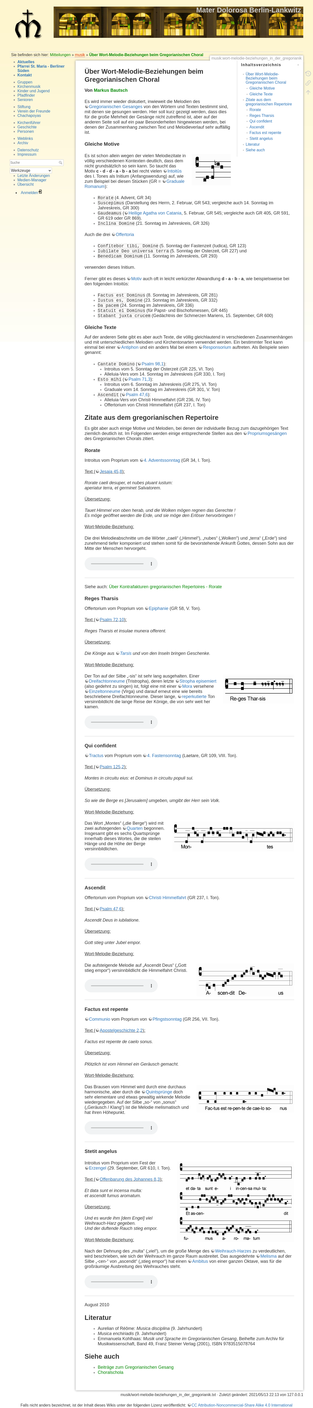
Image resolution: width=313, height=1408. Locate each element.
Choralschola (110, 1372)
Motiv (136, 278)
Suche (61, 162)
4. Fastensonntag (164, 755)
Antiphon (129, 347)
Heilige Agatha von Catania (154, 213)
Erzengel (97, 1168)
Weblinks (25, 138)
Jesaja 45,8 (111, 471)
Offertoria (125, 234)
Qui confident (260, 121)
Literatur (253, 144)
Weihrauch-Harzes (233, 1251)
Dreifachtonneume (107, 681)
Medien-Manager (32, 180)
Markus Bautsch (111, 90)
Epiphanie (158, 608)
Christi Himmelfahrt (167, 897)
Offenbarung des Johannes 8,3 (130, 1179)
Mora (187, 686)
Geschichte (27, 127)
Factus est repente (265, 133)
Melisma (268, 1256)
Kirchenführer (29, 123)
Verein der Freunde (34, 111)
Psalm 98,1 (153, 363)
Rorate (255, 110)
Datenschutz (28, 150)
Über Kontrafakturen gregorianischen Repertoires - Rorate (165, 586)
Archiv (23, 143)
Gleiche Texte (261, 94)
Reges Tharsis (261, 115)
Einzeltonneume (104, 691)
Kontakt (25, 75)
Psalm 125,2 (112, 766)
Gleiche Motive (262, 88)
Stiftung (24, 107)
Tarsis (125, 653)
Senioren (25, 100)
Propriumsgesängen (267, 433)
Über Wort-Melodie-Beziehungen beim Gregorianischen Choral (146, 55)
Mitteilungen (60, 55)
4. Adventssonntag (162, 460)
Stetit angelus (261, 138)
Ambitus (200, 1261)
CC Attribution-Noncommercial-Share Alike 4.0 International (242, 1405)
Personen (26, 131)
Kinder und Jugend (34, 91)
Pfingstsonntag (167, 1019)
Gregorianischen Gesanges (115, 106)
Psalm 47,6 (137, 394)
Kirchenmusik (29, 86)
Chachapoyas (29, 115)
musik (80, 55)
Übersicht (26, 184)
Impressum (27, 154)
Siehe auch (255, 150)
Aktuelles (26, 62)
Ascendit (256, 127)
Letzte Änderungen (34, 176)
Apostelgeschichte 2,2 (121, 1030)
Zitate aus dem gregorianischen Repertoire (269, 102)
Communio (99, 1019)
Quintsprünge (159, 1091)
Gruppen (25, 82)
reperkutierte (194, 696)
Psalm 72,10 (112, 619)
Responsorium (217, 347)
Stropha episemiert (198, 681)
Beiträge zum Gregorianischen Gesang (136, 1367)
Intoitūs (174, 171)
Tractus (96, 755)
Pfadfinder (26, 95)
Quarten (135, 828)
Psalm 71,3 (139, 379)
